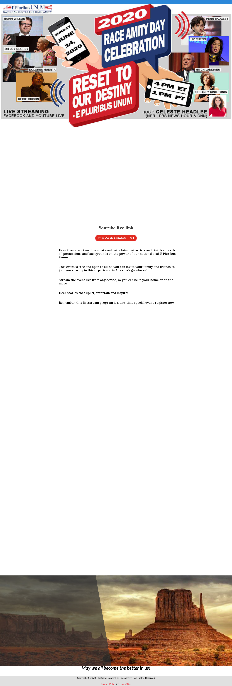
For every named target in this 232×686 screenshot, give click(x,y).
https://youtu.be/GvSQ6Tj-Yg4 (116, 238)
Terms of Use (124, 684)
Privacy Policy (108, 684)
